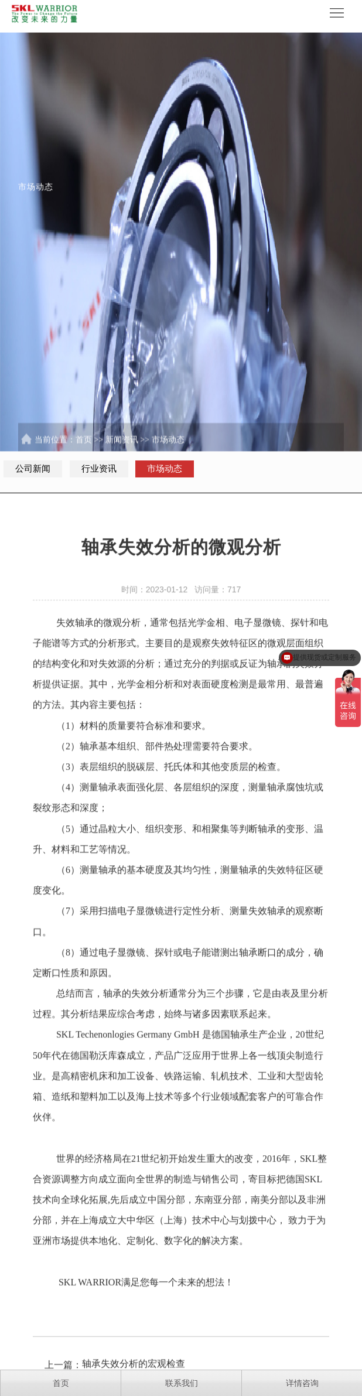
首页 (84, 447)
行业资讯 (99, 468)
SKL (65, 1049)
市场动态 (168, 447)
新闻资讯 (121, 447)
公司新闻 (32, 468)
